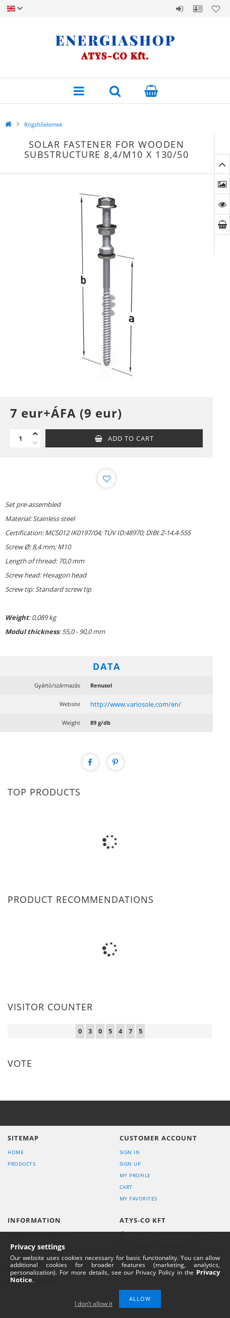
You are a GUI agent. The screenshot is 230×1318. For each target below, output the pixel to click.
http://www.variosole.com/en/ (135, 704)
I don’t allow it (93, 1303)
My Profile (135, 1175)
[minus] (35, 442)
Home (16, 1152)
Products (21, 1163)
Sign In (130, 1152)
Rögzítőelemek (43, 124)
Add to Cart (131, 438)
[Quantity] (20, 438)
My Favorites (138, 1198)
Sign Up (130, 1163)
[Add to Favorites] (106, 479)
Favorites (215, 8)
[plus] (35, 433)
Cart (126, 1186)
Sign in (179, 8)
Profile (197, 8)
